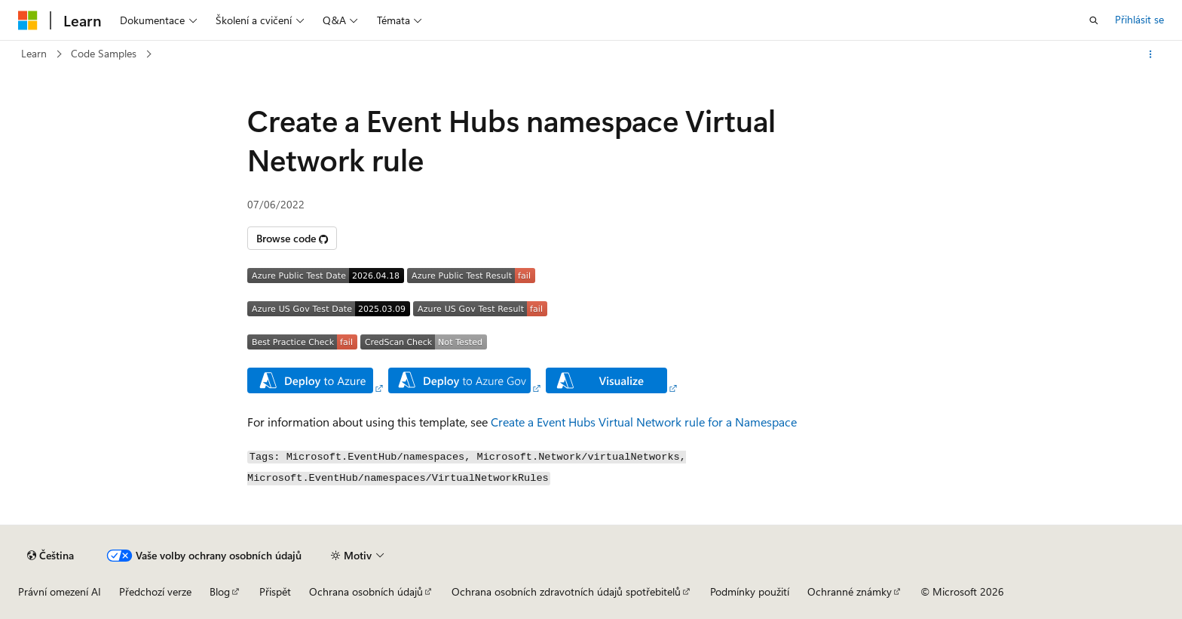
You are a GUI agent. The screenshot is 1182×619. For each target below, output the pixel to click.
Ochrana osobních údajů (366, 591)
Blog (220, 591)
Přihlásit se (1139, 19)
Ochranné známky (849, 591)
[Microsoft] (28, 20)
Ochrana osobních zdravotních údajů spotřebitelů (566, 591)
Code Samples (103, 53)
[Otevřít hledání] (1094, 20)
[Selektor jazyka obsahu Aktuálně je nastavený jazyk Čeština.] (50, 556)
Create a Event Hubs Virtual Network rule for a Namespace (644, 422)
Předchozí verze (155, 591)
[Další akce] (1151, 54)
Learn (34, 53)
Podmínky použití (749, 591)
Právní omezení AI (59, 591)
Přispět (275, 591)
